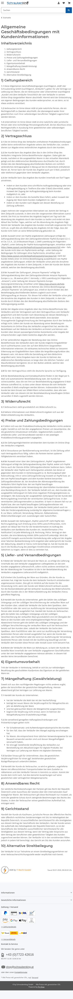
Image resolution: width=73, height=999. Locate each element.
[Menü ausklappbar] (2, 1)
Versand (35, 977)
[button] (58, 3)
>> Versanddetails (8, 939)
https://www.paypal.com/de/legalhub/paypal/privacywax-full (28, 256)
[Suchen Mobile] (33, 10)
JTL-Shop (41, 987)
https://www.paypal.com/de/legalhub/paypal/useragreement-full (30, 247)
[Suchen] (69, 10)
